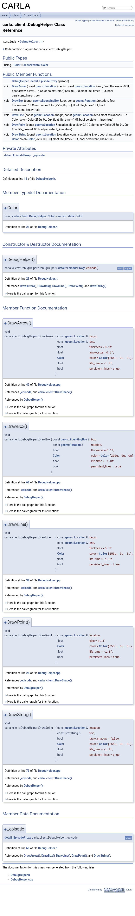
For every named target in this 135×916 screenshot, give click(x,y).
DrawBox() (44, 286)
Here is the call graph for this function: (30, 293)
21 (28, 227)
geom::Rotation (86, 100)
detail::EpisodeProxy (44, 81)
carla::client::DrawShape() (55, 392)
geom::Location (46, 86)
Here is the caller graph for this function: (32, 413)
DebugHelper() (33, 399)
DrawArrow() (28, 286)
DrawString (19, 134)
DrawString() (98, 286)
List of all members (124, 25)
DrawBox (17, 100)
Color (16, 65)
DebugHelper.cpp (49, 384)
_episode (39, 155)
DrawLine (18, 115)
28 (28, 673)
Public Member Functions (101, 20)
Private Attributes (124, 20)
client (16, 15)
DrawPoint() (75, 286)
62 (28, 482)
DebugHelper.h (31, 42)
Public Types (81, 20)
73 (28, 770)
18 (25, 178)
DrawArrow (19, 86)
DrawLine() (59, 286)
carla (5, 15)
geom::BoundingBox (46, 100)
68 (28, 848)
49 (28, 384)
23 (28, 278)
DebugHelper (31, 15)
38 (28, 580)
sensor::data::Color (36, 65)
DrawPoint (18, 124)
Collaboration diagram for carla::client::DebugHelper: (37, 49)
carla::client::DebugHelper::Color (33, 216)
